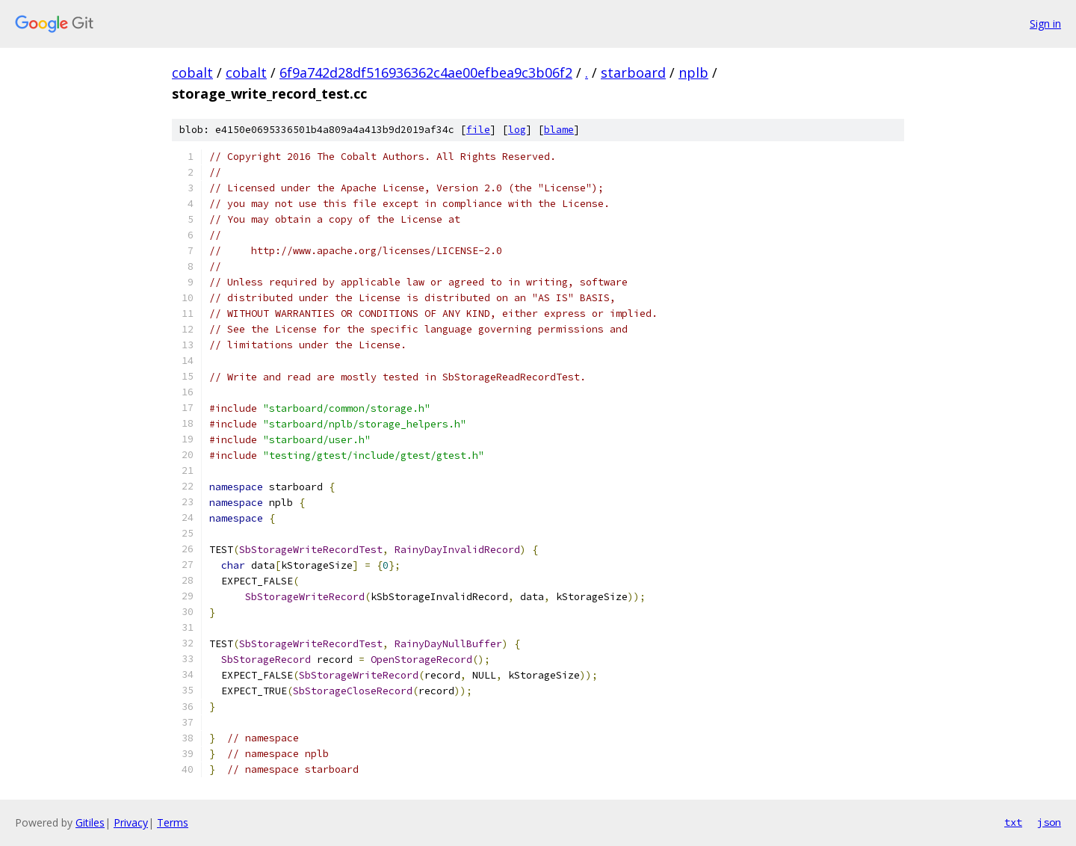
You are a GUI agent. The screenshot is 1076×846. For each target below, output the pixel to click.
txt (1013, 822)
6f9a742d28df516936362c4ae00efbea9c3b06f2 (425, 72)
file (478, 129)
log (517, 129)
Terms (172, 822)
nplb (693, 72)
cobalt (192, 72)
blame (559, 129)
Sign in (1045, 23)
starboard (633, 72)
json (1049, 822)
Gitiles (90, 822)
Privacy (131, 822)
